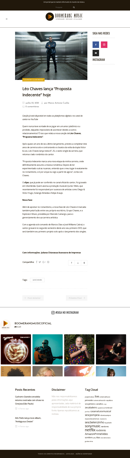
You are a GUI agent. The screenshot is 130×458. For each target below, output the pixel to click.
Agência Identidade (84, 454)
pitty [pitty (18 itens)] (94, 438)
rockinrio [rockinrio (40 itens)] (101, 430)
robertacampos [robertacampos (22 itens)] (105, 415)
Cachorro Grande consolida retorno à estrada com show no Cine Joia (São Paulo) (29, 400)
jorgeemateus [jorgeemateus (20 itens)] (89, 397)
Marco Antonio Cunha (58, 103)
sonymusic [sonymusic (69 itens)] (92, 426)
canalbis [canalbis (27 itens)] (99, 404)
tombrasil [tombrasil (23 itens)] (108, 408)
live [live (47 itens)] (97, 396)
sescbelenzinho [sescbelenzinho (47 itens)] (94, 422)
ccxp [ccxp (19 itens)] (104, 404)
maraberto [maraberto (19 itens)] (103, 419)
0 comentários (32, 107)
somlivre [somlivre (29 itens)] (88, 437)
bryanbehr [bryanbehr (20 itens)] (108, 423)
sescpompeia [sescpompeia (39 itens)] (92, 415)
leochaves (37, 280)
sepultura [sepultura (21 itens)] (109, 400)
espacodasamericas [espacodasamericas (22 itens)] (92, 419)
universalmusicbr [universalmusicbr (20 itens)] (100, 400)
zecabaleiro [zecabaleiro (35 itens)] (91, 407)
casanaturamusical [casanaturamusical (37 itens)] (100, 411)
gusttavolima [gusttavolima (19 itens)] (89, 441)
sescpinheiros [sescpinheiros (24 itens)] (90, 404)
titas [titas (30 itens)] (98, 437)
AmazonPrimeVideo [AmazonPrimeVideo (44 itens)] (96, 434)
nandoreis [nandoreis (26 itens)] (105, 426)
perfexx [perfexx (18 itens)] (87, 412)
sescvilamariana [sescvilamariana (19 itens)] (105, 438)
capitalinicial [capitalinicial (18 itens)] (101, 408)
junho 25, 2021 (30, 103)
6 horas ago (22, 409)
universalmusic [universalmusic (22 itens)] (104, 397)
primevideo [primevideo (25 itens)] (89, 400)
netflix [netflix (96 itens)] (90, 429)
